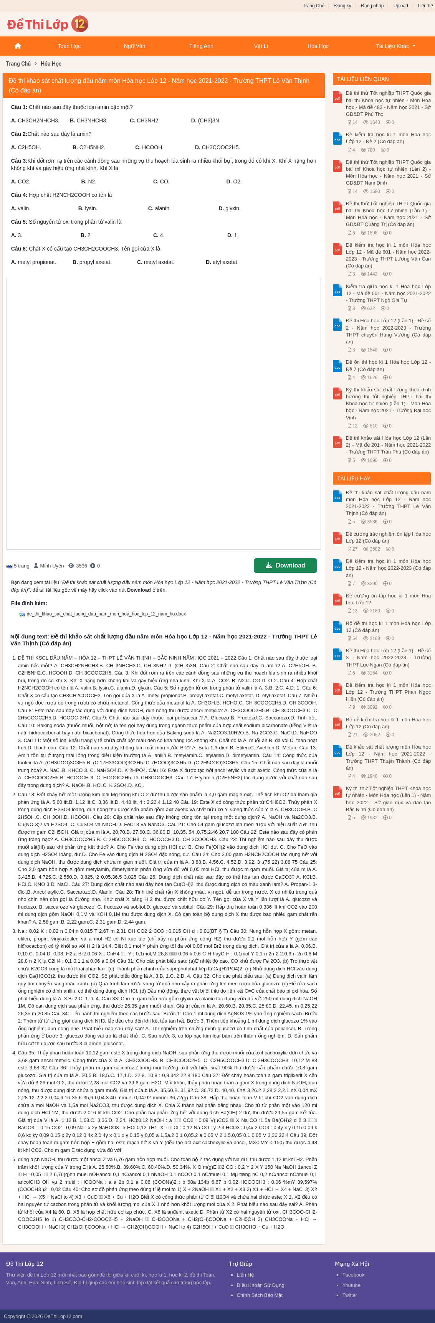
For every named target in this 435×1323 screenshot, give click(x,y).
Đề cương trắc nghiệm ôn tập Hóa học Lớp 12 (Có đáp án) (388, 537)
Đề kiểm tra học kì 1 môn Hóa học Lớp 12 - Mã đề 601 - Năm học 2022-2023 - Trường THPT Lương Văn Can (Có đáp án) (388, 255)
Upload (401, 5)
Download (285, 565)
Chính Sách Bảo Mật (260, 1295)
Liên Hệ (245, 1275)
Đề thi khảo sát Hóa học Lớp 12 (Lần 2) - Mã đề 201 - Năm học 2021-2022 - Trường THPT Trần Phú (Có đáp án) (388, 445)
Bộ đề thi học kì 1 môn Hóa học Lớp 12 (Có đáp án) (388, 626)
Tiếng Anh (201, 46)
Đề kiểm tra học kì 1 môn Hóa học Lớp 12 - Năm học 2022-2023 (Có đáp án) (388, 568)
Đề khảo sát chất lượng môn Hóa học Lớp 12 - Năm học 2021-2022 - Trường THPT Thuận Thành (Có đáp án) (388, 757)
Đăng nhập (372, 5)
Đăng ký (342, 5)
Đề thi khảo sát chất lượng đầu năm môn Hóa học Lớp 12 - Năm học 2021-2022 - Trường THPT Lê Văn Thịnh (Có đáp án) (388, 503)
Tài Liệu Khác (392, 46)
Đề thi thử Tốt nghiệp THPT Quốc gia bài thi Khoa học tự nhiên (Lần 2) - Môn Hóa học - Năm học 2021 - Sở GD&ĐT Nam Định (388, 172)
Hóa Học (318, 46)
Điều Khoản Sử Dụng (260, 1285)
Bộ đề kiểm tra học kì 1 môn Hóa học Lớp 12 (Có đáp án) (388, 723)
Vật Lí (261, 46)
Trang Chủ (314, 5)
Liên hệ (425, 5)
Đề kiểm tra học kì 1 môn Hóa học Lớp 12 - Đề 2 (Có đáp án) (388, 138)
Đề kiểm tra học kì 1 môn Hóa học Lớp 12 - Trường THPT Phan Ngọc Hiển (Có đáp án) (388, 692)
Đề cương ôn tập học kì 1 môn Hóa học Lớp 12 (388, 599)
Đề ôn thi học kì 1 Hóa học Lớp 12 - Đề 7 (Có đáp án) (388, 365)
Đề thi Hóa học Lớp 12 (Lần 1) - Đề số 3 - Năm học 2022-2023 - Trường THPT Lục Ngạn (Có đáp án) (388, 657)
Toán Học (69, 46)
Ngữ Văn (135, 46)
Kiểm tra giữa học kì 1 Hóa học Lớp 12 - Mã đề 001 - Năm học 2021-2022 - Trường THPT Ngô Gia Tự (388, 293)
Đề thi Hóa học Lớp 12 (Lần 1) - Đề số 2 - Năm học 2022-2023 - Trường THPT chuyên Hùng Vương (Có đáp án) (388, 331)
